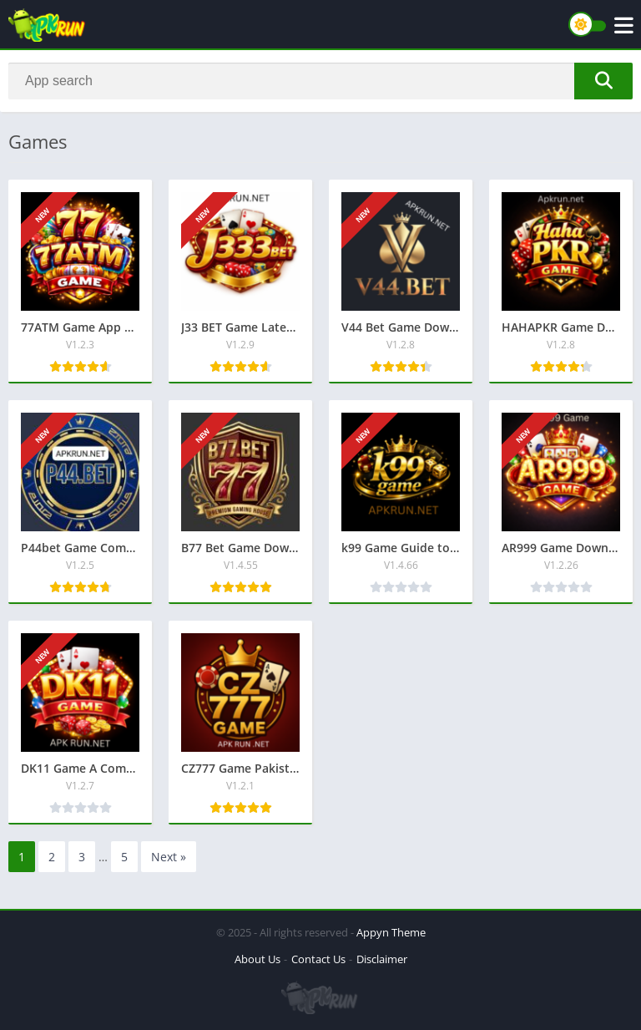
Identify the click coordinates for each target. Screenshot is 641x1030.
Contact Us (318, 959)
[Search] (320, 81)
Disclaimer (381, 959)
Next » (168, 857)
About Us (257, 959)
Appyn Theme (391, 932)
